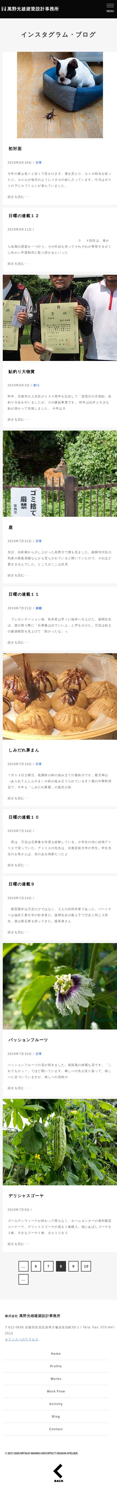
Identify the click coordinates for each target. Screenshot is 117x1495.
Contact (56, 1429)
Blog (56, 1416)
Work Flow (56, 1391)
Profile (56, 1366)
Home (56, 1354)
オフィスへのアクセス (21, 1339)
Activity (56, 1404)
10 (86, 1266)
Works (55, 1379)
